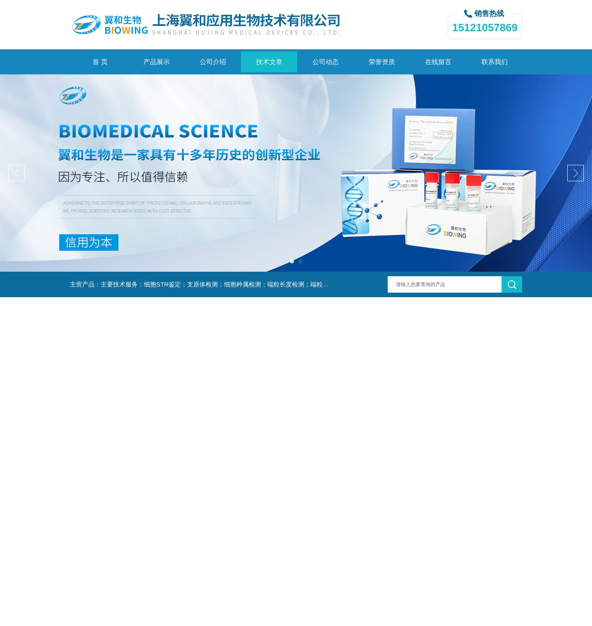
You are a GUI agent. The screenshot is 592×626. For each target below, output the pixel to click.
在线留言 (438, 61)
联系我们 (494, 61)
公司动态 (325, 61)
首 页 (99, 61)
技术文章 (269, 61)
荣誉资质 (382, 61)
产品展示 (156, 61)
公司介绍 (213, 61)
